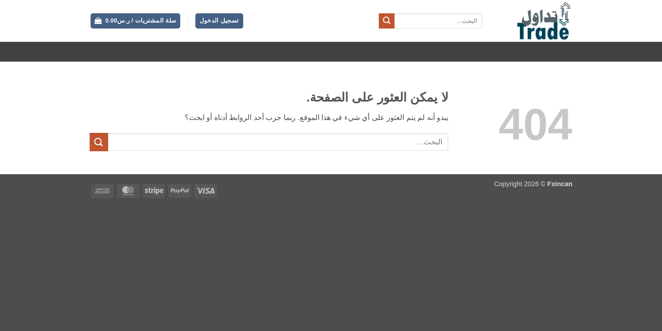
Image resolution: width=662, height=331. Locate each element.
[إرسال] (386, 21)
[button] (219, 21)
